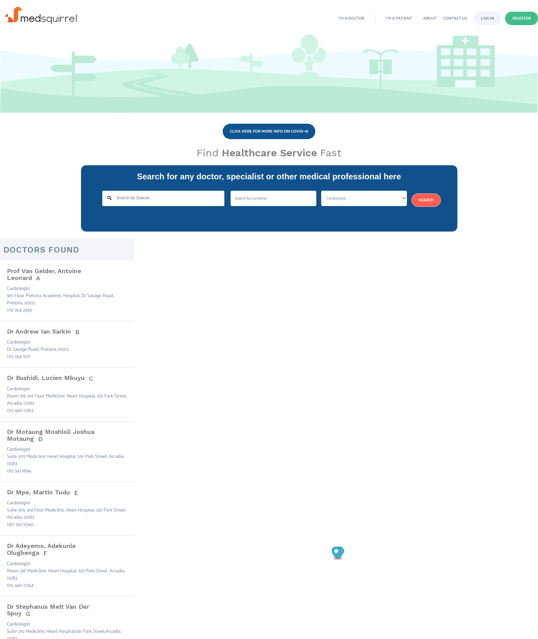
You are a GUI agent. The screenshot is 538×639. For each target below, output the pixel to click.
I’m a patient (399, 18)
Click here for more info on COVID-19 (269, 131)
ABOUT (429, 18)
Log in (487, 18)
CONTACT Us (455, 18)
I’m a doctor (351, 18)
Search (426, 200)
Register (521, 18)
